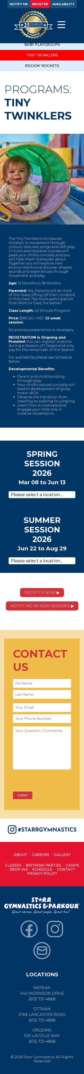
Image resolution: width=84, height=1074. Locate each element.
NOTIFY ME (19, 4)
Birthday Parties (43, 865)
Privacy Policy (42, 874)
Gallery (62, 855)
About (20, 855)
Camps (72, 865)
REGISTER (40, 4)
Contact (66, 869)
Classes (13, 865)
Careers (40, 855)
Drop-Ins (18, 869)
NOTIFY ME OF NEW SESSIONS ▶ (42, 606)
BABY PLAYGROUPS (42, 45)
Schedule (42, 869)
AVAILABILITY (63, 4)
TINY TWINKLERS (42, 55)
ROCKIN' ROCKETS (42, 66)
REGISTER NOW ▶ (42, 592)
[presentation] (45, 781)
